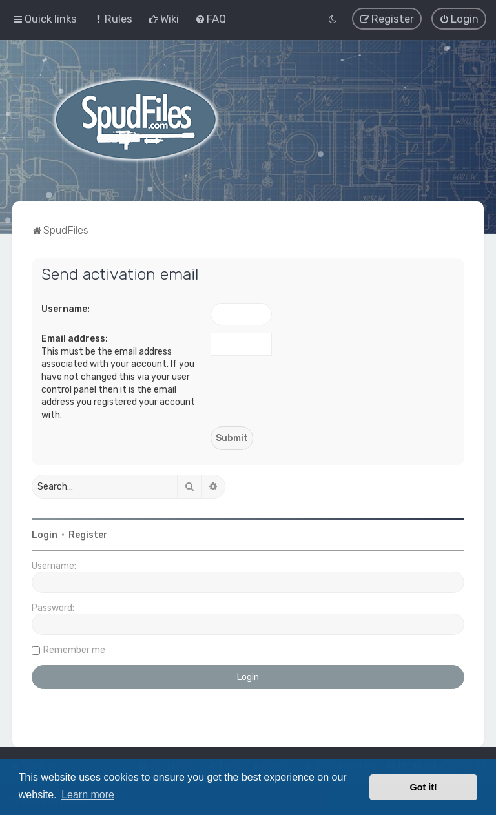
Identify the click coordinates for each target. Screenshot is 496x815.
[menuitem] (113, 18)
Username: (65, 308)
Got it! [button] (423, 787)
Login (44, 535)
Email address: (74, 338)
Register (88, 535)
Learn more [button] (87, 794)
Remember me (74, 650)
